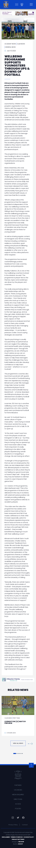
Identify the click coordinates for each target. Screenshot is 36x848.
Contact (25, 825)
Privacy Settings (18, 839)
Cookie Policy (29, 837)
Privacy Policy (13, 825)
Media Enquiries (18, 794)
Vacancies (18, 790)
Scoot (20, 844)
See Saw (21, 841)
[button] (30, 744)
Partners (18, 785)
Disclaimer (6, 837)
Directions (18, 799)
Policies (18, 808)
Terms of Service (17, 837)
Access (18, 804)
